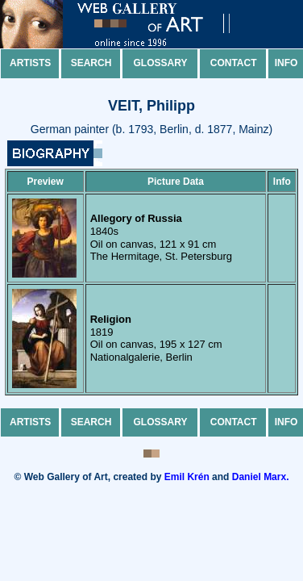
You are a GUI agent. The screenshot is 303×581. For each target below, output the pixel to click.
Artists (30, 63)
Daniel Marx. (260, 477)
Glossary (161, 63)
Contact (233, 63)
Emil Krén (187, 477)
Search (91, 63)
